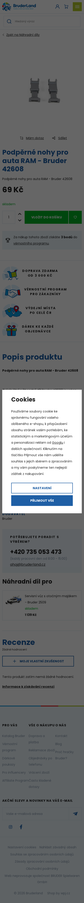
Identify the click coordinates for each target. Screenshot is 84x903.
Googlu (57, 442)
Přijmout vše (42, 500)
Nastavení (42, 488)
